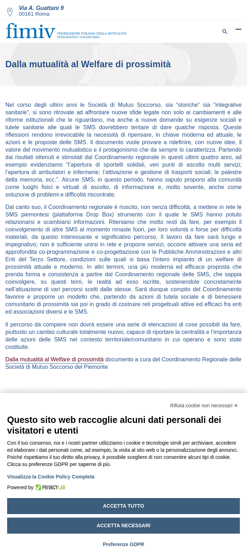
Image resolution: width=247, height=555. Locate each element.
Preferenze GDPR (123, 544)
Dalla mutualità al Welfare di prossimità (54, 359)
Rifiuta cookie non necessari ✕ (204, 405)
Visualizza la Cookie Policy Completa (51, 477)
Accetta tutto (123, 506)
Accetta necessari (124, 525)
